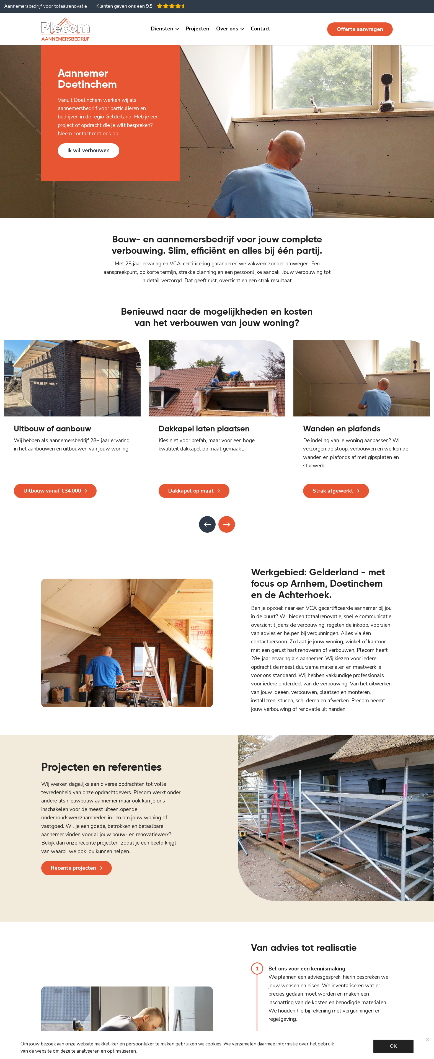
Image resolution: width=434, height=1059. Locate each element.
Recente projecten (73, 868)
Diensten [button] (162, 28)
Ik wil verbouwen (89, 150)
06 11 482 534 (302, 29)
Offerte (360, 29)
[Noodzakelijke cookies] (427, 1039)
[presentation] (207, 524)
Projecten (197, 28)
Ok (393, 1046)
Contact (260, 28)
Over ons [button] (227, 28)
